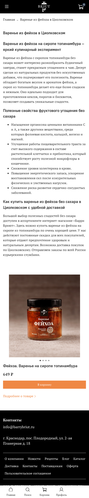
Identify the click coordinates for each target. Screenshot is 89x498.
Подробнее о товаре (20, 396)
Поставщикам (52, 466)
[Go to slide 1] (40, 360)
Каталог (79, 458)
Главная (9, 19)
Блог (65, 458)
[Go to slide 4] (48, 360)
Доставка (11, 466)
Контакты (30, 466)
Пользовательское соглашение (28, 473)
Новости (34, 458)
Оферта (72, 466)
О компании (14, 458)
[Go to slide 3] (46, 360)
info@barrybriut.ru (18, 427)
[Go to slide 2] (43, 360)
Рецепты (51, 458)
